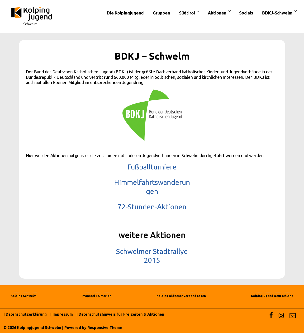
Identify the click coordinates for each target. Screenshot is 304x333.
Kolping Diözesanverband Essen (181, 295)
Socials (246, 12)
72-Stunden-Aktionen (152, 207)
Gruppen (161, 12)
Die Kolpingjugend (125, 12)
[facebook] (272, 316)
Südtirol (190, 12)
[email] (293, 316)
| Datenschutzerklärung (25, 314)
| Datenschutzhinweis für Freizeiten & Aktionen (120, 314)
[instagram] (282, 316)
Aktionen (220, 12)
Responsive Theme (104, 327)
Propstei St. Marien (96, 295)
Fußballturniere (152, 167)
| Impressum (61, 314)
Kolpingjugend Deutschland (272, 295)
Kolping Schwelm (24, 295)
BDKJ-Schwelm (280, 12)
